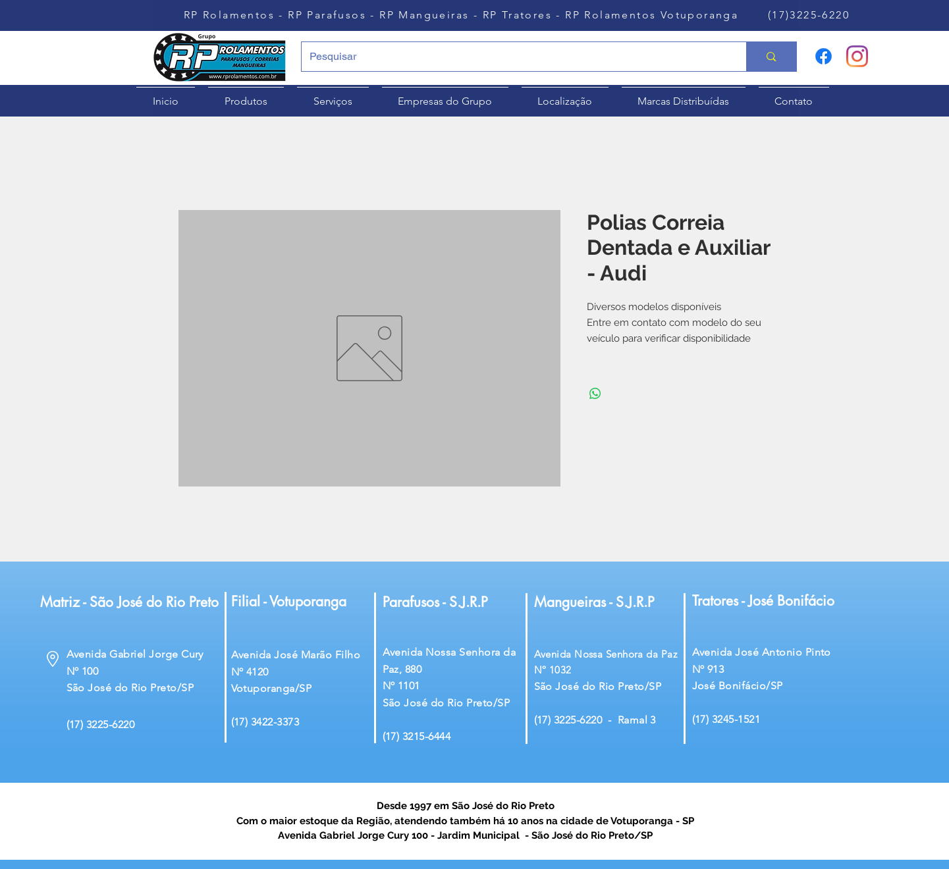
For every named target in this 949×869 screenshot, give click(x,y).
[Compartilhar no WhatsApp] (595, 394)
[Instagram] (857, 56)
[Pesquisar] (514, 56)
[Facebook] (823, 56)
